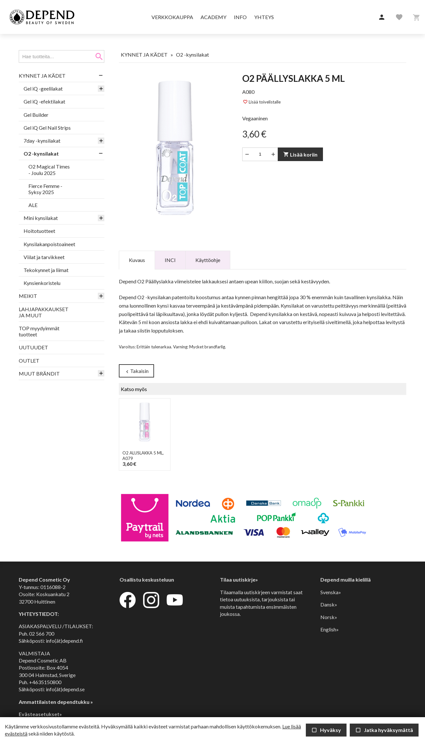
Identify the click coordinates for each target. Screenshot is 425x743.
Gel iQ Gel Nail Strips (47, 128)
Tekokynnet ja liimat (46, 270)
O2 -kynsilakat (41, 153)
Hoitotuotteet (39, 231)
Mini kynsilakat (41, 218)
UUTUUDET (33, 347)
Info (240, 17)
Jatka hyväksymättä (384, 730)
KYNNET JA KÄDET (42, 75)
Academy (213, 17)
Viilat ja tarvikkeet (44, 257)
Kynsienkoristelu (42, 283)
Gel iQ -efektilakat (44, 101)
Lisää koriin (300, 154)
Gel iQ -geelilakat (43, 88)
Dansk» (328, 604)
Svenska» (330, 592)
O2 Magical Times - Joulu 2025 (49, 169)
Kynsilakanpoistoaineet (49, 244)
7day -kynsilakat (42, 140)
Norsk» (328, 617)
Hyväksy (326, 730)
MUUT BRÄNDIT (39, 373)
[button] (381, 17)
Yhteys (264, 17)
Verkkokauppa (172, 17)
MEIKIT (28, 296)
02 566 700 (41, 633)
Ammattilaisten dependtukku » (56, 702)
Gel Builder (36, 115)
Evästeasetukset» (40, 714)
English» (329, 629)
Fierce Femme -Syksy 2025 (45, 189)
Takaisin (136, 371)
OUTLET (29, 360)
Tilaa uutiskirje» (239, 579)
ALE (32, 205)
